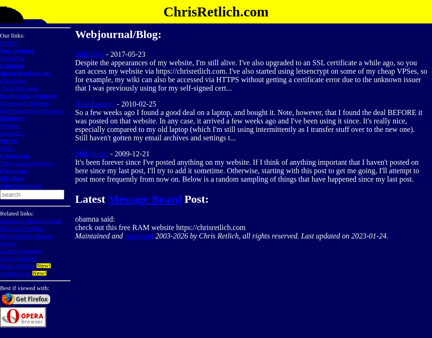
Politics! (10, 125)
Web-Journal (17, 50)
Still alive (89, 54)
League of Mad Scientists (31, 220)
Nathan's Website (21, 250)
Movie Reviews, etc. (25, 73)
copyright (139, 236)
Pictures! (11, 118)
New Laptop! (95, 104)
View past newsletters (26, 163)
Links (7, 148)
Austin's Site (15, 273)
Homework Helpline (25, 103)
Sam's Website (17, 265)
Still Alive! (91, 154)
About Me (12, 57)
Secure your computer (29, 95)
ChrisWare (13, 80)
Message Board (145, 199)
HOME (9, 42)
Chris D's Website (22, 228)
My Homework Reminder (31, 110)
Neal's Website (18, 258)
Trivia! (9, 140)
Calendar (12, 65)
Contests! (11, 133)
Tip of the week (19, 88)
